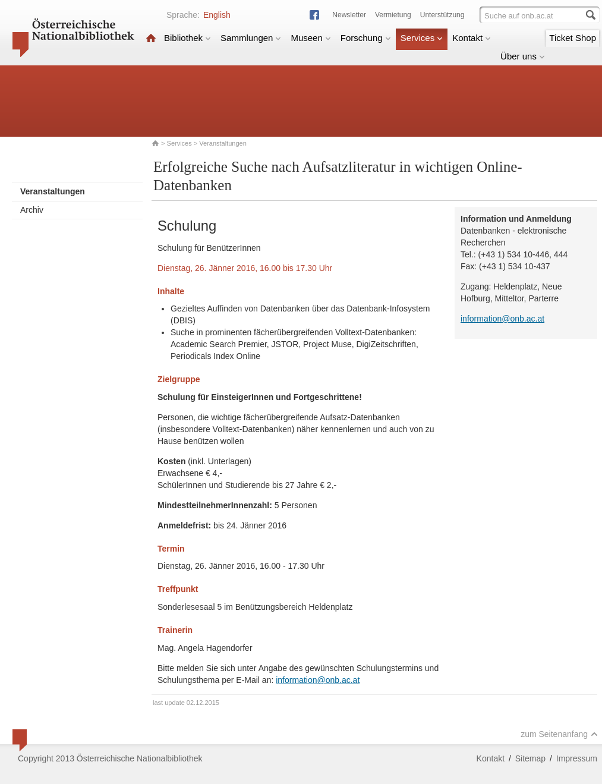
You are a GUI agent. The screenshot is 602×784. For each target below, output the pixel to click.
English (217, 15)
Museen (310, 38)
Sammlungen (250, 38)
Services (422, 38)
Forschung (366, 38)
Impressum (576, 758)
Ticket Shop (572, 38)
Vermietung (393, 15)
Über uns (522, 56)
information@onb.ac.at (318, 680)
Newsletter (349, 15)
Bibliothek (187, 38)
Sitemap (530, 758)
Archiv (31, 210)
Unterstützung (442, 15)
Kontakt (471, 38)
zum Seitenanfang (559, 734)
